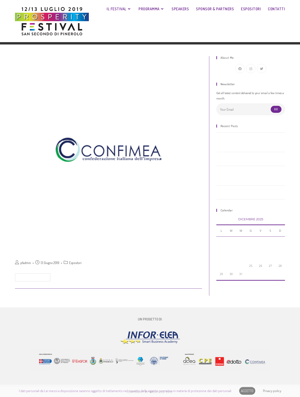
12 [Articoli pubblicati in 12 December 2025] (260, 249)
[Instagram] (250, 68)
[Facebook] (240, 68)
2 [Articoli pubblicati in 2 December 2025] (231, 241)
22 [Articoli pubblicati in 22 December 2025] (221, 266)
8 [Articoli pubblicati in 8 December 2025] (221, 249)
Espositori (75, 263)
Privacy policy (272, 391)
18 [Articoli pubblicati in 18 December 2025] (250, 258)
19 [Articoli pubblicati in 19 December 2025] (260, 258)
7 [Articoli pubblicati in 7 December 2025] (280, 241)
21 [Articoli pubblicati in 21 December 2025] (280, 258)
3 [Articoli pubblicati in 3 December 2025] (241, 241)
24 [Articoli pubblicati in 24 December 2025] (241, 266)
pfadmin (25, 263)
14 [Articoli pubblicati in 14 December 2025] (280, 249)
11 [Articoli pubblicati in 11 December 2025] (250, 249)
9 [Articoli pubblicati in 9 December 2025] (231, 249)
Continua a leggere (34, 276)
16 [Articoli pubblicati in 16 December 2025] (231, 258)
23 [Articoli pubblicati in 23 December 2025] (231, 266)
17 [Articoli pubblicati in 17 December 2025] (241, 258)
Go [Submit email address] (276, 109)
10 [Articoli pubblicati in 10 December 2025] (241, 249)
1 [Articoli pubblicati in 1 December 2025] (221, 241)
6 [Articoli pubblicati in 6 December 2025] (270, 241)
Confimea (26, 251)
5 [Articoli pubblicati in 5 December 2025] (260, 241)
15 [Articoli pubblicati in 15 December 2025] (221, 258)
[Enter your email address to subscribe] (250, 109)
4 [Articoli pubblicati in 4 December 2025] (250, 241)
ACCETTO (247, 391)
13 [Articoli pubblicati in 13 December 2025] (270, 249)
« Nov (219, 283)
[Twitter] (261, 68)
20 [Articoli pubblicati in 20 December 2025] (270, 258)
